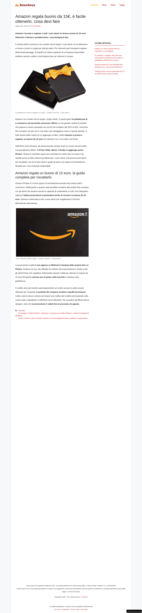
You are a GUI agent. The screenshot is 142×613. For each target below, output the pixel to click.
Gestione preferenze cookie (134, 611)
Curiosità (94, 5)
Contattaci (84, 597)
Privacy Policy (75, 609)
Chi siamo (57, 609)
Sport (113, 5)
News (104, 5)
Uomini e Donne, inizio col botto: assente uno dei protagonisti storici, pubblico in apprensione (53, 318)
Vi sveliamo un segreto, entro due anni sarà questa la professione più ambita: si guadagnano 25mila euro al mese (109, 58)
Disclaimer (84, 609)
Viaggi (122, 5)
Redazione (65, 609)
